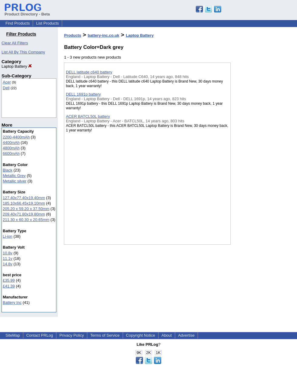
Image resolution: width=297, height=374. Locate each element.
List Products (47, 23)
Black (7, 170)
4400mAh (11, 142)
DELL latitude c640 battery (89, 72)
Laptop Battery (17, 66)
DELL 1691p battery (83, 94)
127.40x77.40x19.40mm (24, 197)
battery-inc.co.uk (103, 35)
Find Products (17, 23)
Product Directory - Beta (27, 11)
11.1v (7, 258)
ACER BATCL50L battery (88, 116)
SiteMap (12, 335)
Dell (6, 88)
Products (72, 35)
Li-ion (7, 236)
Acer (7, 82)
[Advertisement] (261, 157)
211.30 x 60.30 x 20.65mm (26, 219)
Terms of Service (105, 335)
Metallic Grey (14, 175)
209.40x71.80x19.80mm (24, 214)
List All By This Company (23, 52)
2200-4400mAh (16, 137)
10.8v (7, 253)
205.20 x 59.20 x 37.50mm (26, 208)
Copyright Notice (140, 335)
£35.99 (9, 280)
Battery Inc (12, 302)
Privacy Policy (71, 335)
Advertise (186, 335)
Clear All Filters (15, 43)
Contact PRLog (39, 335)
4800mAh (11, 148)
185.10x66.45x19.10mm (24, 203)
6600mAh (11, 153)
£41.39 (9, 286)
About (167, 335)
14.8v (7, 264)
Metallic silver (14, 181)
